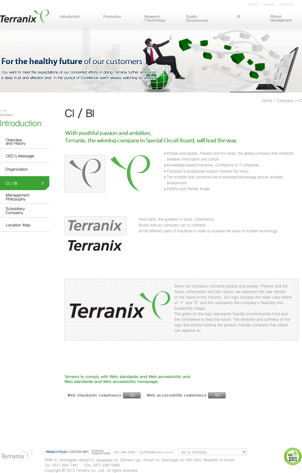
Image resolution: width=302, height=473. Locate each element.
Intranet (287, 4)
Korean (269, 4)
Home (253, 4)
